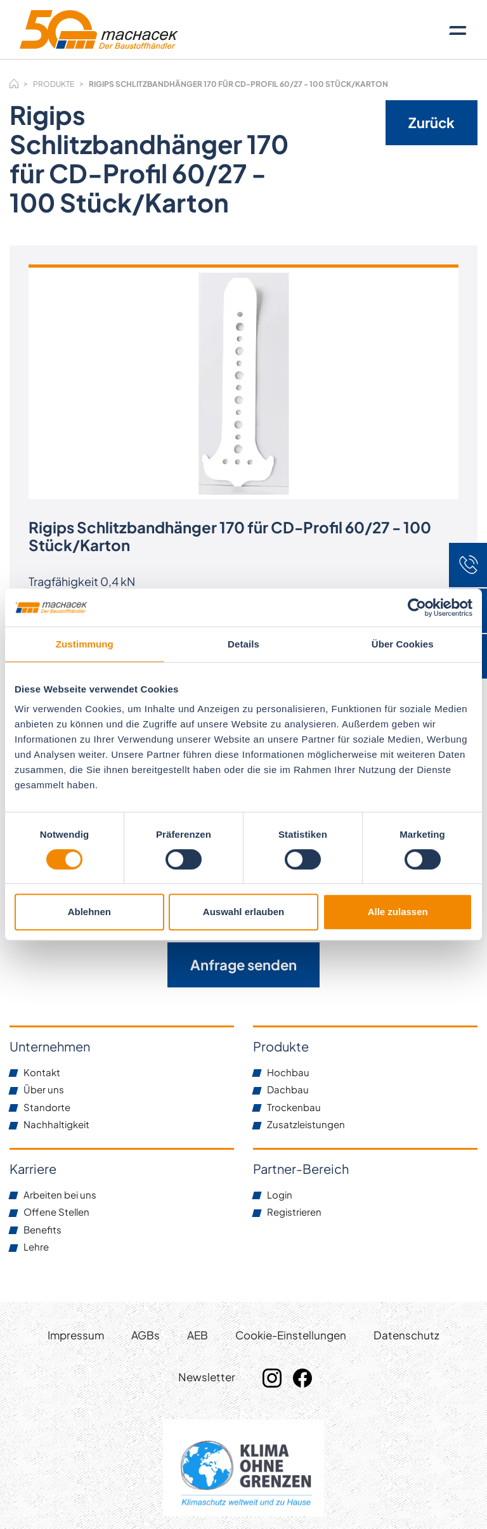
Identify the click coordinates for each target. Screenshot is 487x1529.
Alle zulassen (398, 911)
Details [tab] (243, 644)
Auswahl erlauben (243, 911)
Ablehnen (89, 911)
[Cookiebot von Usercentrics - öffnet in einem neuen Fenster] (416, 607)
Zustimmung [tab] (85, 644)
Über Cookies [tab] (403, 644)
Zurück (431, 122)
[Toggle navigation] (457, 29)
